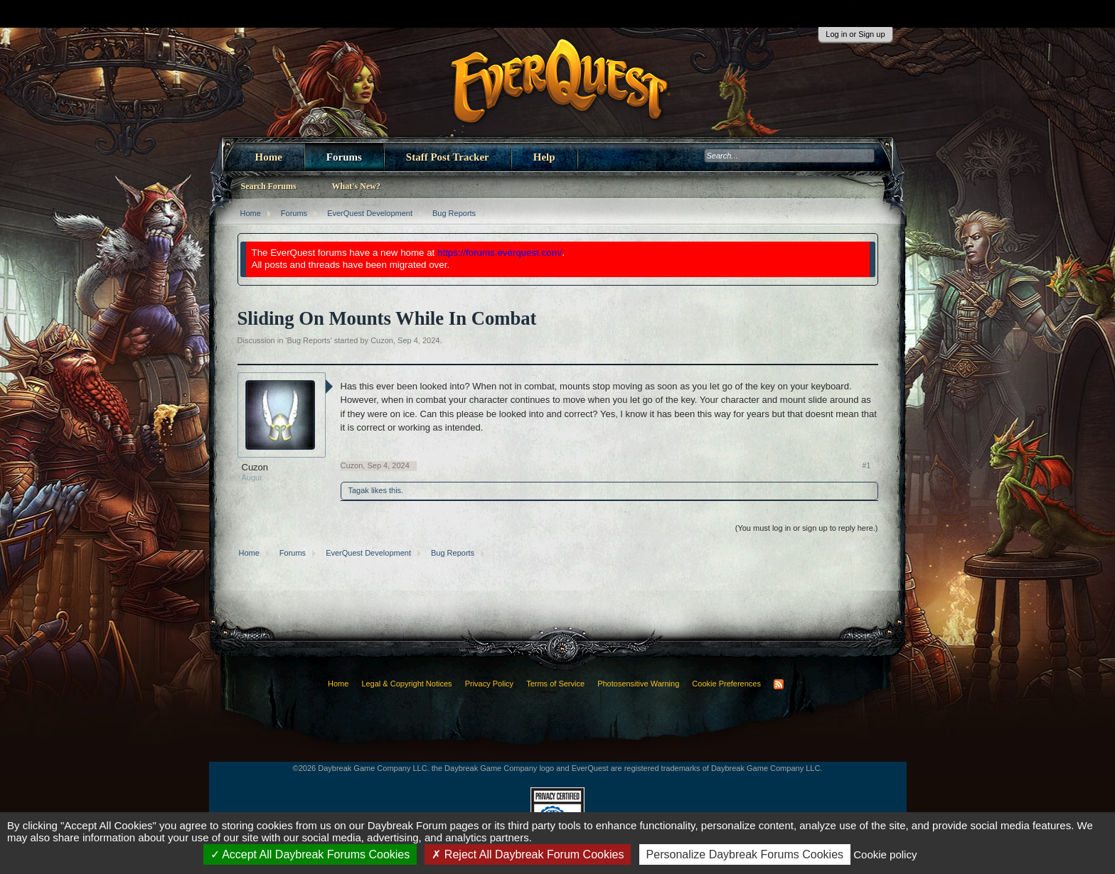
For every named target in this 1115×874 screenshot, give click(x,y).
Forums (344, 157)
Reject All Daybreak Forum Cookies (528, 854)
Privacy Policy (489, 683)
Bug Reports (308, 340)
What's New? (356, 186)
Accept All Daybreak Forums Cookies (310, 854)
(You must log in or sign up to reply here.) (806, 528)
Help (544, 157)
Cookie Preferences (726, 683)
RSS (779, 684)
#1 (866, 465)
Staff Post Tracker (447, 157)
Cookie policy (885, 854)
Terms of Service (555, 683)
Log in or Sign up (855, 34)
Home (268, 157)
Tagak (358, 490)
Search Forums (269, 186)
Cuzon (381, 340)
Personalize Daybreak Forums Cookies (744, 854)
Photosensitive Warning (638, 683)
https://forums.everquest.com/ (499, 252)
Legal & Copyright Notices (406, 683)
